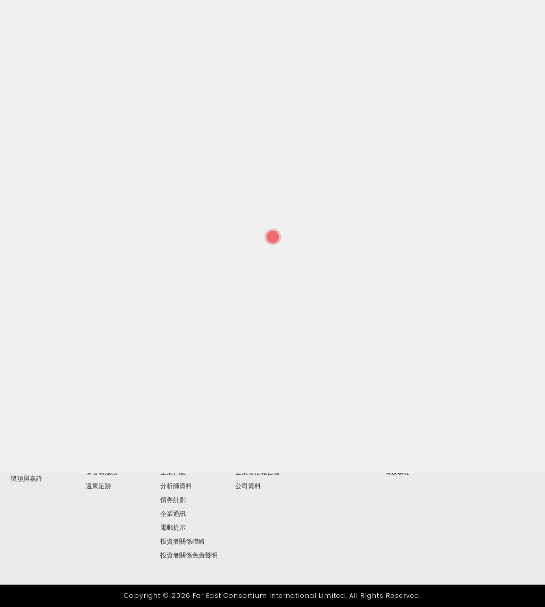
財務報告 (173, 444)
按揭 (92, 458)
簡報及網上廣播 (182, 458)
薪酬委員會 (251, 444)
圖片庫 (394, 444)
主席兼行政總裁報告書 (43, 444)
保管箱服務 (102, 472)
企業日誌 (173, 472)
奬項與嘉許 (27, 478)
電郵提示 (173, 527)
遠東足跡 (98, 486)
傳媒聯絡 (397, 472)
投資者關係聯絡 (182, 541)
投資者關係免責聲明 (189, 555)
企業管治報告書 (257, 472)
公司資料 (248, 486)
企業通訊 (173, 514)
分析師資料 (176, 486)
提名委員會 (251, 458)
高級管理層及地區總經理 (43, 461)
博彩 (92, 444)
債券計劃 (173, 500)
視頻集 (394, 458)
